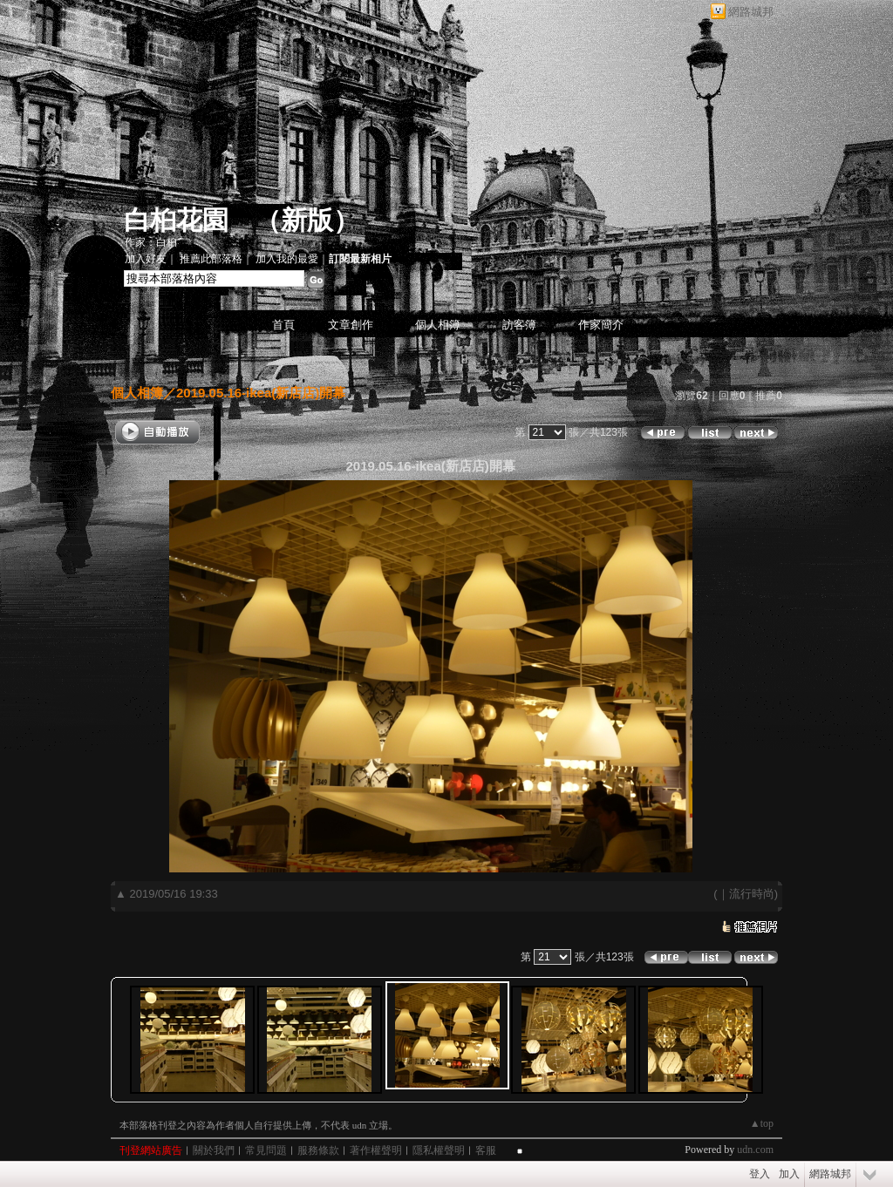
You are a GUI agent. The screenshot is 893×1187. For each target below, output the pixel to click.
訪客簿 (519, 324)
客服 (485, 1150)
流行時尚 (751, 893)
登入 (759, 1174)
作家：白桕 (151, 242)
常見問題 (266, 1150)
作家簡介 (601, 324)
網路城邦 (751, 11)
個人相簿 (437, 324)
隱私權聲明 (438, 1150)
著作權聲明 (376, 1150)
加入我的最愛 (287, 259)
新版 (307, 220)
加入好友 (146, 259)
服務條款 (318, 1150)
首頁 (283, 324)
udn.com (755, 1149)
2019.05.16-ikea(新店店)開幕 (260, 392)
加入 (789, 1174)
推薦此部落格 (211, 259)
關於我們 (214, 1150)
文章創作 (350, 324)
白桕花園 (176, 220)
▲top (762, 1123)
